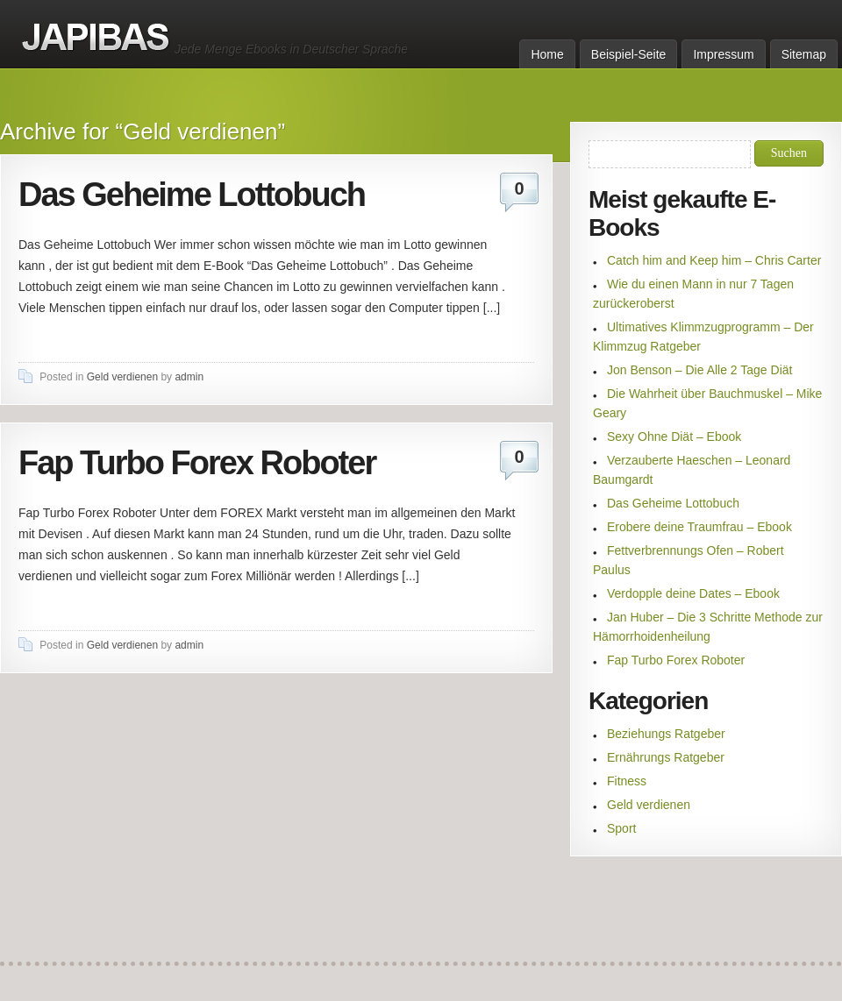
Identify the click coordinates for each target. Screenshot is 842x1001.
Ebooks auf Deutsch (96, 38)
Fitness (626, 781)
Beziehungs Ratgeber (666, 734)
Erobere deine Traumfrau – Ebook (699, 527)
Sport (621, 828)
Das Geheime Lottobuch (191, 194)
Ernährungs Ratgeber (665, 757)
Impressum (723, 54)
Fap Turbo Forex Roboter (196, 462)
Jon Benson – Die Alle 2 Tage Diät (699, 370)
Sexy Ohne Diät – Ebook (674, 437)
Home (547, 54)
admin (189, 377)
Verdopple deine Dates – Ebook (693, 593)
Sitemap (803, 54)
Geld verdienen (122, 377)
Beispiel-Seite (629, 54)
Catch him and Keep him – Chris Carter (714, 260)
